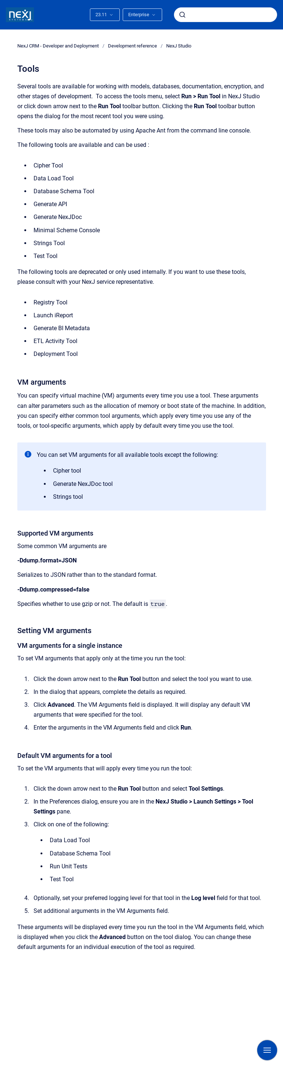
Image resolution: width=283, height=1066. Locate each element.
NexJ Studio (178, 46)
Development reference (132, 46)
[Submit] (182, 15)
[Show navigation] (267, 1050)
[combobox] (225, 15)
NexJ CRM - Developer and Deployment (58, 46)
